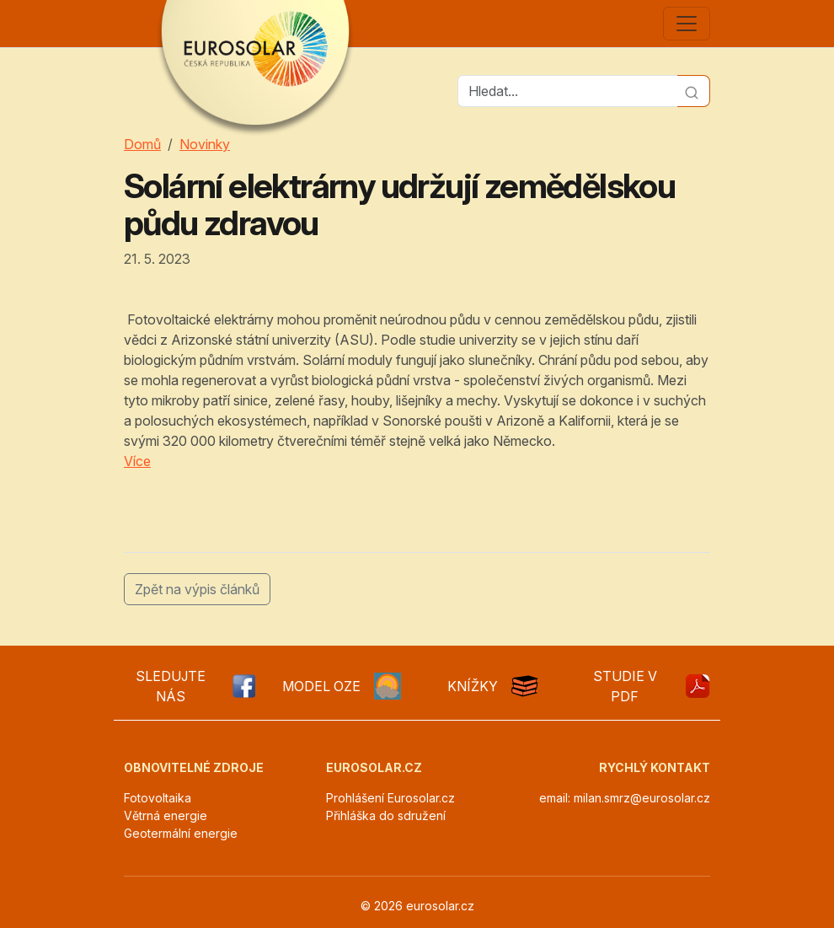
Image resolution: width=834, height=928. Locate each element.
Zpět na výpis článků (197, 589)
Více (137, 461)
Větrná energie (165, 815)
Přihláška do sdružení (386, 815)
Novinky (204, 144)
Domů (142, 144)
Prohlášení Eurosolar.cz (390, 798)
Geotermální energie (181, 833)
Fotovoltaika (157, 798)
